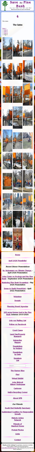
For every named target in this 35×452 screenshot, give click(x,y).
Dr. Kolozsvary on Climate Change (17, 271)
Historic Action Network (18, 419)
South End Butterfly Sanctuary (17, 408)
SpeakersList (17, 359)
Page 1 (4, 28)
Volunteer (18, 297)
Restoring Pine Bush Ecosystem (15, 283)
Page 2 (6, 30)
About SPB (17, 398)
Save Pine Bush (20, 4)
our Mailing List (19, 320)
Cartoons (17, 388)
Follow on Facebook (17, 324)
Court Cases (18, 330)
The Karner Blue (17, 371)
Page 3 (6, 31)
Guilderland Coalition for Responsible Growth (17, 413)
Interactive (17, 340)
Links (17, 434)
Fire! (17, 375)
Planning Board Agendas (17, 306)
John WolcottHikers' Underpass (17, 383)
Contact (17, 440)
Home (17, 255)
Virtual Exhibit (17, 378)
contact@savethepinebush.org (9, 448)
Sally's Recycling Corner (17, 392)
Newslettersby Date (17, 353)
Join (11, 320)
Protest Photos (18, 430)
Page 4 (6, 33)
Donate (17, 301)
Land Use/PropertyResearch (17, 335)
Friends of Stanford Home (17, 425)
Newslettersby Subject (17, 347)
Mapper (17, 342)
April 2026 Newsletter (18, 261)
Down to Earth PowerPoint (15, 289)
